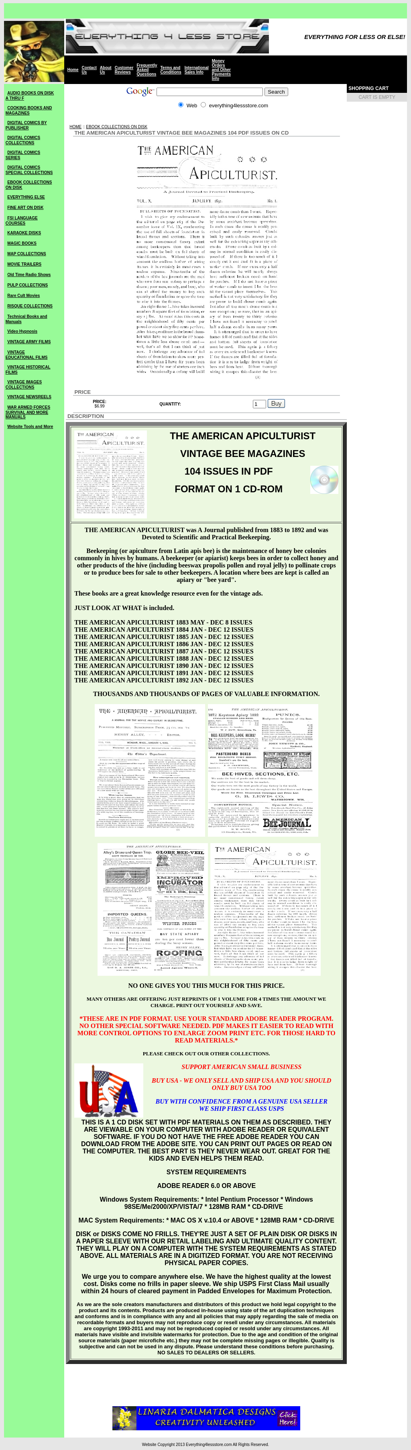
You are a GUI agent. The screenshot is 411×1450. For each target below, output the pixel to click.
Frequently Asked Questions (146, 69)
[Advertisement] (206, 121)
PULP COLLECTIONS (27, 285)
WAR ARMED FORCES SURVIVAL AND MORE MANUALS (28, 412)
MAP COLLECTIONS (26, 254)
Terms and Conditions (171, 70)
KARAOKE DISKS (24, 233)
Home (73, 70)
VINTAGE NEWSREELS (29, 397)
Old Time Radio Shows (29, 274)
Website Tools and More (30, 426)
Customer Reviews (124, 70)
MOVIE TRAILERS (24, 264)
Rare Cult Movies (23, 295)
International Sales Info (197, 70)
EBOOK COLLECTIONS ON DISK (116, 127)
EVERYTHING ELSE (26, 197)
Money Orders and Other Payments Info (221, 70)
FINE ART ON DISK (25, 207)
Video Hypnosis (22, 331)
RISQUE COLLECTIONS (30, 306)
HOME (75, 127)
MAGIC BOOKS (22, 243)
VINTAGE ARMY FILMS (29, 342)
